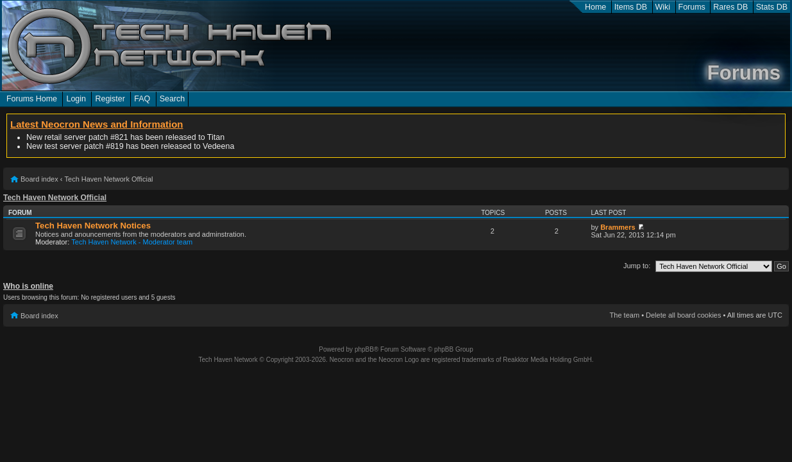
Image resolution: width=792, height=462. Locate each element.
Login (76, 98)
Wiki (663, 7)
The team (624, 315)
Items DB (630, 7)
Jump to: (636, 266)
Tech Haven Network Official (109, 179)
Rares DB (730, 7)
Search (172, 98)
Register (109, 98)
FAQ (142, 98)
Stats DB (772, 7)
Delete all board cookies (683, 315)
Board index (39, 179)
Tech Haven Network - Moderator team (131, 242)
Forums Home (31, 98)
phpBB (364, 349)
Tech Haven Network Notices (93, 225)
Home (595, 7)
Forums (691, 7)
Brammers (617, 227)
